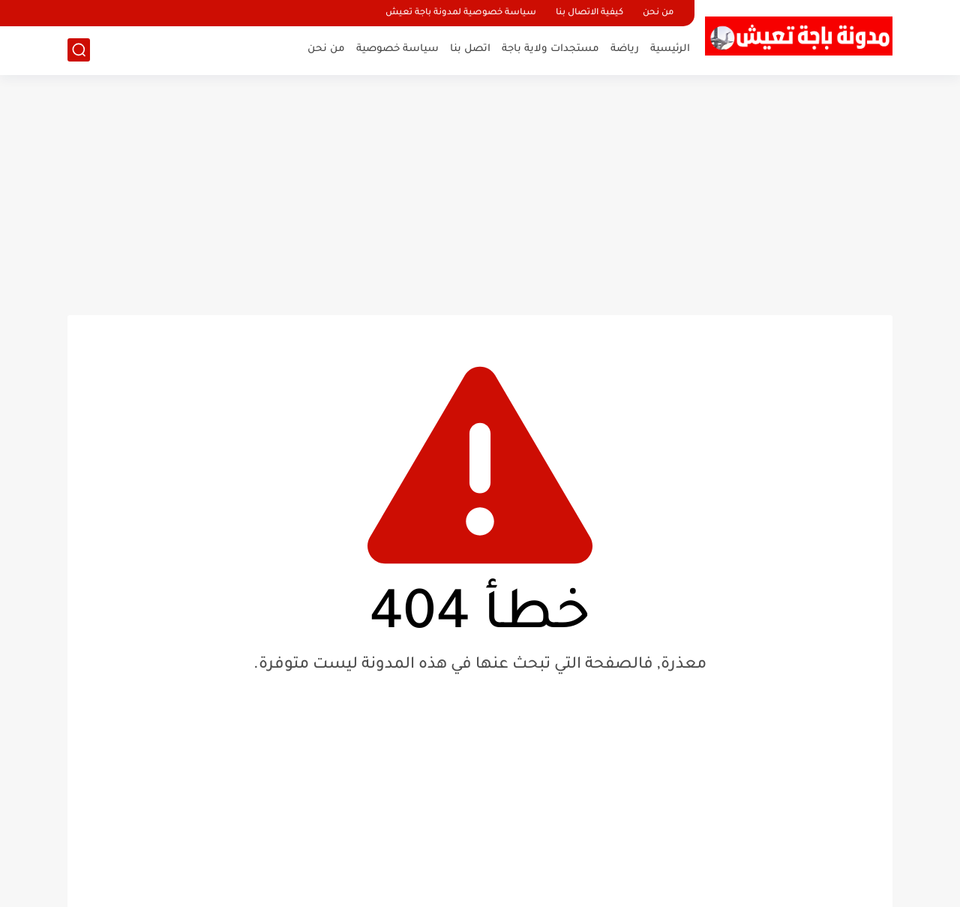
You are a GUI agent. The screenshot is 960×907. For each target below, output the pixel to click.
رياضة (624, 49)
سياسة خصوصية (397, 49)
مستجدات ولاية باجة (550, 49)
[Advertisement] (480, 195)
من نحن (658, 13)
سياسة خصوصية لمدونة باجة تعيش (461, 13)
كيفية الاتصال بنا (589, 13)
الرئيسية (670, 49)
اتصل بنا (470, 49)
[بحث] (79, 50)
